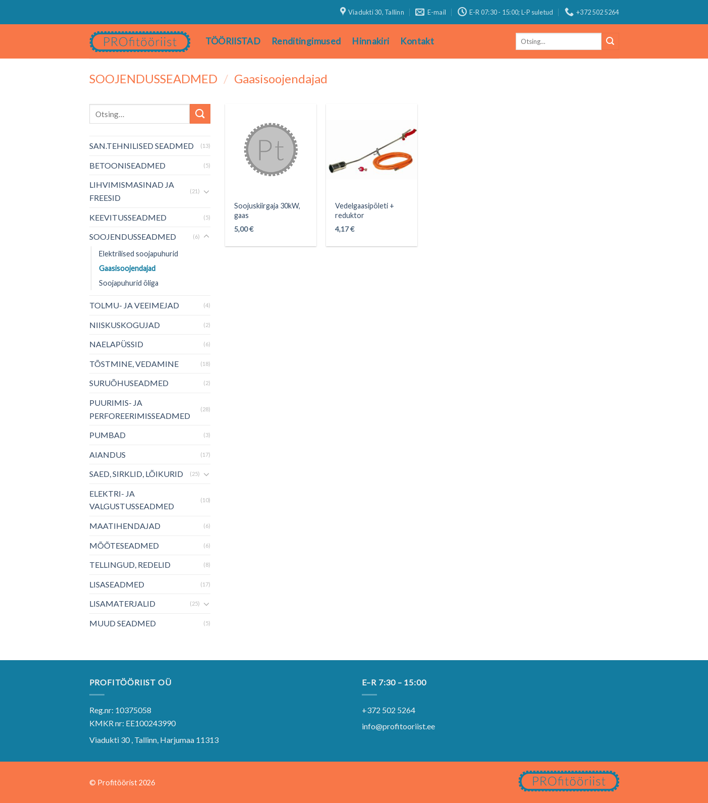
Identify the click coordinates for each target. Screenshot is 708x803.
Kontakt (416, 41)
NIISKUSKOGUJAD (124, 325)
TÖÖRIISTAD (233, 41)
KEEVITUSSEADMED (128, 217)
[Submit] (610, 41)
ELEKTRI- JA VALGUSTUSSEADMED (131, 500)
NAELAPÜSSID (116, 344)
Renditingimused (306, 41)
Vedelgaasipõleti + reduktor (364, 210)
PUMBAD (107, 435)
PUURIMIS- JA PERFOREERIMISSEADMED (139, 409)
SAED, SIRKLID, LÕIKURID (136, 473)
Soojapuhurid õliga (128, 283)
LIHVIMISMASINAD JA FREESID (131, 191)
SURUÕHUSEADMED (129, 383)
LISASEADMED (116, 584)
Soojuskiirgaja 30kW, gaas (267, 210)
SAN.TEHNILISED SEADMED (141, 145)
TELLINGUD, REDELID (130, 564)
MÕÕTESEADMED (124, 545)
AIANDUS (107, 454)
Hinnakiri (370, 41)
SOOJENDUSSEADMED (153, 78)
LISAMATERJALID (122, 603)
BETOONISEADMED (127, 165)
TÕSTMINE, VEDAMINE (134, 363)
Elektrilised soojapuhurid (138, 253)
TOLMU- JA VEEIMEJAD (134, 305)
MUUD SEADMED (122, 623)
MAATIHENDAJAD (124, 525)
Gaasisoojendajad (127, 268)
